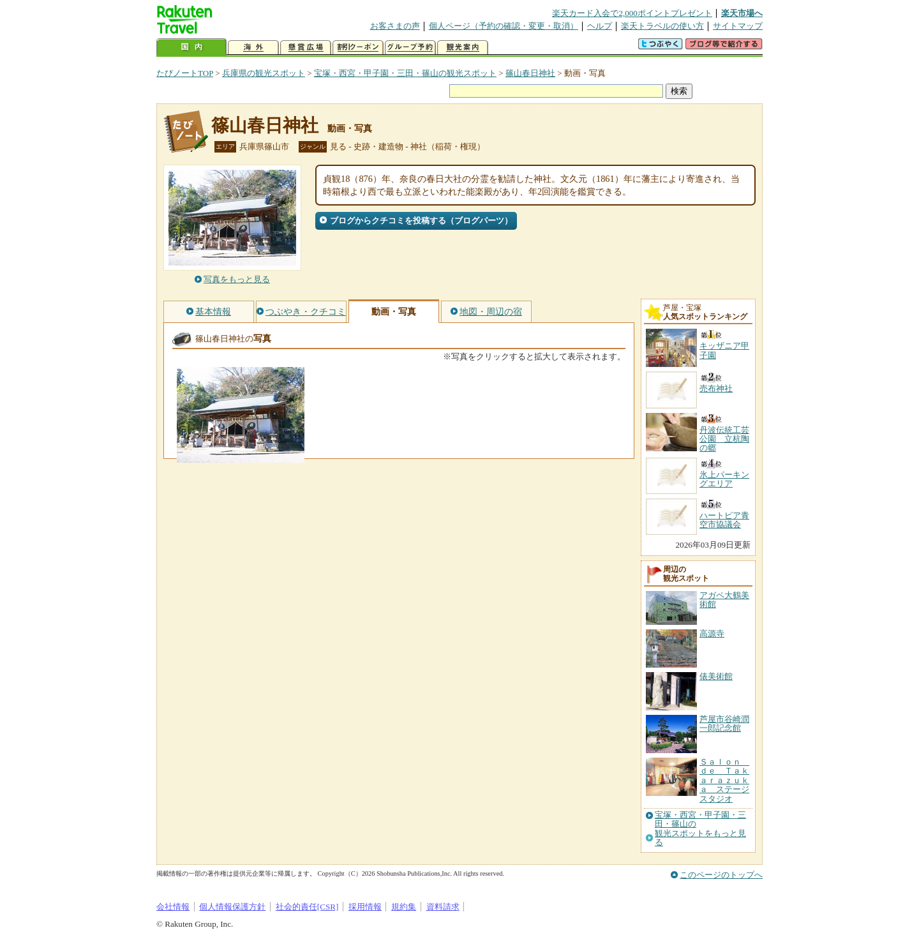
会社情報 (173, 906)
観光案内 (462, 47)
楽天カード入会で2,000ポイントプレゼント (632, 13)
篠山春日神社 (530, 73)
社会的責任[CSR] (307, 906)
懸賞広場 (305, 47)
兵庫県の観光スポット (263, 73)
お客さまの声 (395, 26)
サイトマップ (738, 26)
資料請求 (442, 906)
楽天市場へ (742, 13)
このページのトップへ (721, 875)
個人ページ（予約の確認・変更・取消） (503, 26)
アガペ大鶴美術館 (724, 599)
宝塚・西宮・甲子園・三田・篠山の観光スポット (405, 73)
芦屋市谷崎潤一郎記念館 (724, 723)
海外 (253, 47)
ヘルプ (599, 26)
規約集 (403, 906)
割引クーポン (358, 47)
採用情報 (365, 906)
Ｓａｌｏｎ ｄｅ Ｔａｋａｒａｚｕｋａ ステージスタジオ (724, 780)
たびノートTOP (184, 73)
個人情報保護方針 (232, 906)
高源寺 (711, 633)
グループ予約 (410, 47)
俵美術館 (716, 676)
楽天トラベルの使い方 (662, 26)
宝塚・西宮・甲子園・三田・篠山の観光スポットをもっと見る (700, 829)
